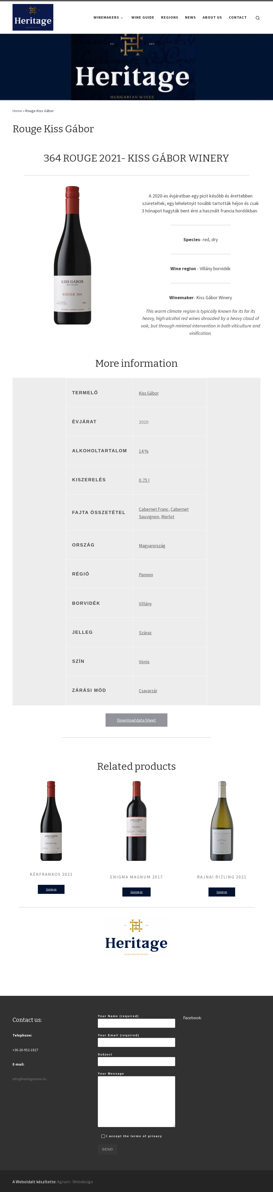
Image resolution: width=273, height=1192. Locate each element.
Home (17, 110)
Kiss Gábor (149, 393)
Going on (51, 889)
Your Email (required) (136, 1040)
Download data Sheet (136, 720)
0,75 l (144, 480)
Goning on (136, 892)
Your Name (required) (136, 1021)
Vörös (144, 662)
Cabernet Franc (153, 509)
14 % (143, 451)
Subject (136, 1059)
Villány (145, 604)
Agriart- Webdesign (75, 1181)
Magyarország (152, 546)
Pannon (146, 575)
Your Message (136, 1099)
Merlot (167, 517)
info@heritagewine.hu (29, 1079)
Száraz (145, 633)
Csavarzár (148, 691)
